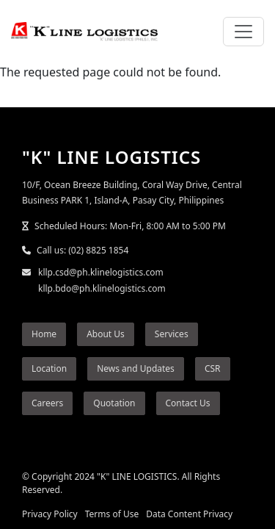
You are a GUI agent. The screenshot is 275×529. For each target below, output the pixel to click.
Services (171, 334)
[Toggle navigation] (243, 31)
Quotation (114, 403)
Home (44, 334)
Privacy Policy (50, 514)
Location (49, 368)
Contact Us (188, 403)
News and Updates (136, 368)
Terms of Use (112, 514)
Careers (47, 403)
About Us (106, 334)
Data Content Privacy (189, 514)
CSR (213, 368)
